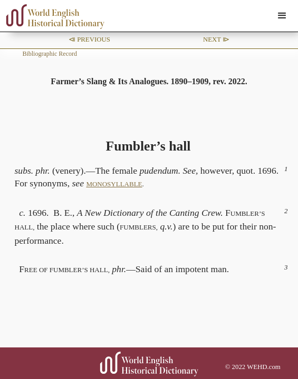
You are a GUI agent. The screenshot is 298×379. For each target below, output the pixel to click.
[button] (282, 16)
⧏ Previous (89, 39)
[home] (52, 16)
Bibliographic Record (49, 53)
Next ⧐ (216, 39)
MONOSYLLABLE (114, 184)
